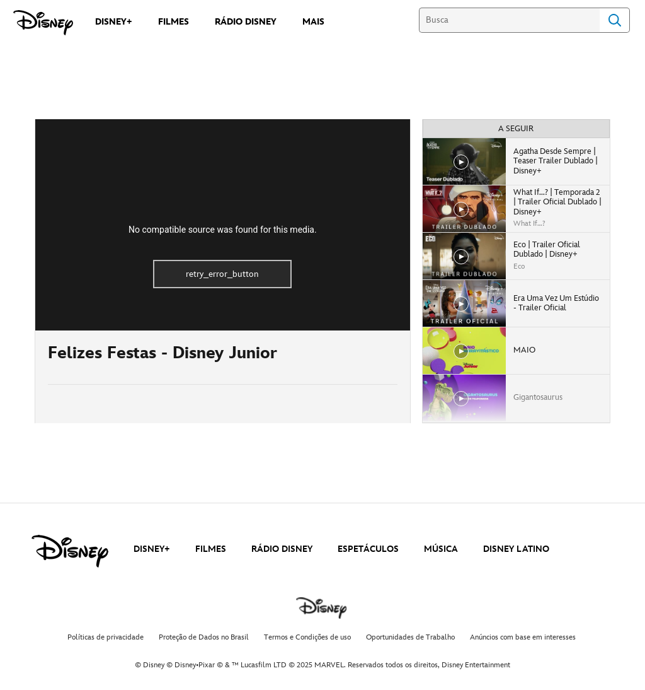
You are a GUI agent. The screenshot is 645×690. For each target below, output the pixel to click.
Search (614, 20)
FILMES (210, 549)
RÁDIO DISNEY (281, 549)
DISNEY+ (152, 549)
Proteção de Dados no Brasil (204, 637)
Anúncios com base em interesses (523, 637)
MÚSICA (441, 549)
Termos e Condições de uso (307, 637)
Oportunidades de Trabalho (410, 637)
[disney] (69, 551)
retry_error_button (222, 274)
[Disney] (43, 22)
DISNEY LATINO (516, 549)
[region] (222, 224)
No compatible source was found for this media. (222, 230)
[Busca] (509, 20)
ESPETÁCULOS (368, 549)
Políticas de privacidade (105, 637)
